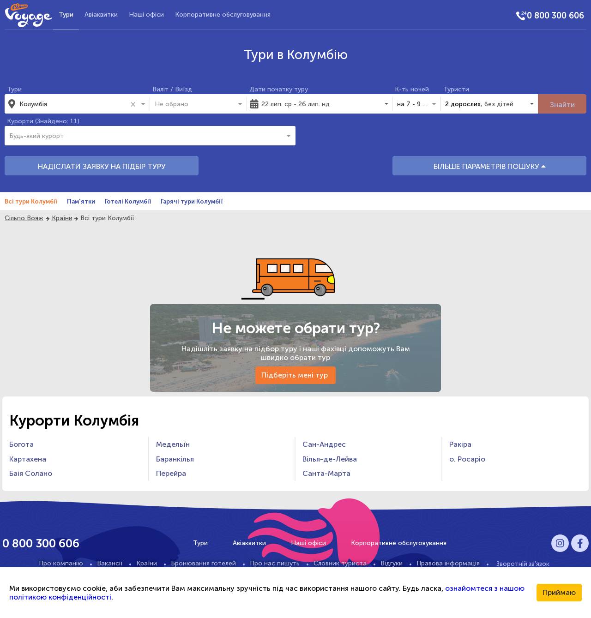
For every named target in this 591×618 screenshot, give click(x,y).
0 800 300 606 (555, 16)
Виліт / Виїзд (172, 89)
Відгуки (391, 563)
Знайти (562, 104)
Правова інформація (448, 563)
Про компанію (61, 563)
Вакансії (109, 563)
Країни (62, 218)
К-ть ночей (412, 89)
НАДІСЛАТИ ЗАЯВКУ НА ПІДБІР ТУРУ (102, 166)
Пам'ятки (81, 201)
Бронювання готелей (203, 563)
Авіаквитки (101, 14)
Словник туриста (340, 563)
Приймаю (559, 592)
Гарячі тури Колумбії (192, 201)
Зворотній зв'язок (522, 563)
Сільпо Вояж (24, 218)
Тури (66, 14)
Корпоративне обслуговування (223, 14)
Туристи (456, 89)
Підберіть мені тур (295, 375)
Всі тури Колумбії (31, 201)
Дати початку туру (278, 89)
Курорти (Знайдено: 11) (43, 121)
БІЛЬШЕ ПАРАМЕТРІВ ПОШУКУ (490, 166)
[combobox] (73, 104)
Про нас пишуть (275, 563)
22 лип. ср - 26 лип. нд (295, 104)
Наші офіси (146, 14)
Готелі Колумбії (128, 201)
